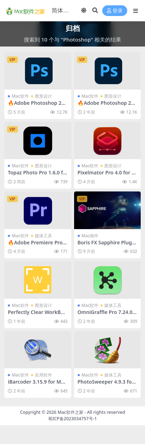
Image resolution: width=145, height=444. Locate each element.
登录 (115, 10)
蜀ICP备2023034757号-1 (72, 419)
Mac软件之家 (70, 412)
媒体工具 (43, 236)
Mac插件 (90, 236)
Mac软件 (20, 96)
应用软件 (43, 375)
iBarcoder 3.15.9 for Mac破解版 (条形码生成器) (37, 384)
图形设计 (43, 96)
